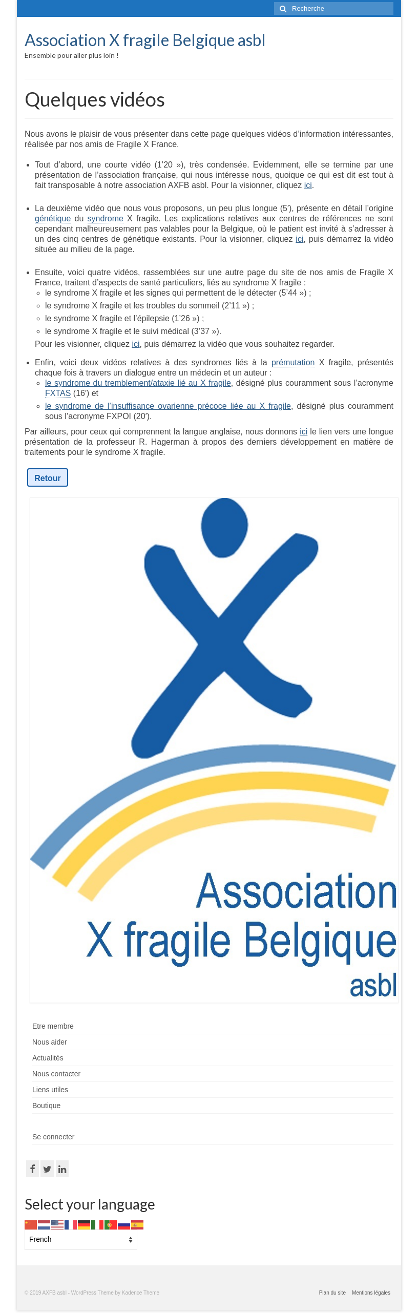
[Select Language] (81, 1239)
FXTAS (58, 393)
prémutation (293, 362)
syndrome (105, 218)
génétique (53, 218)
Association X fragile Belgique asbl (145, 40)
